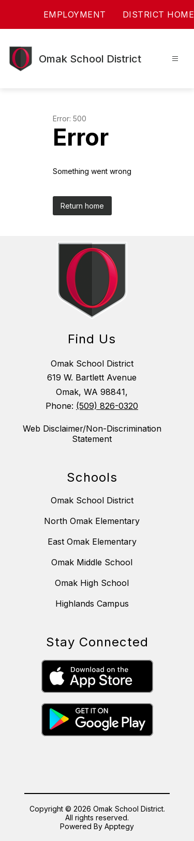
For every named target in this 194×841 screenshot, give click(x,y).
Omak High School (92, 583)
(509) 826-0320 (107, 406)
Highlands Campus (92, 603)
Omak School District (92, 500)
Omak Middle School (91, 562)
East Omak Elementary (92, 541)
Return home (82, 205)
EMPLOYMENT (74, 14)
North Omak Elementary (92, 521)
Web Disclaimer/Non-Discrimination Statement (92, 433)
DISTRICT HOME (159, 14)
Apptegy (119, 826)
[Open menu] (175, 59)
